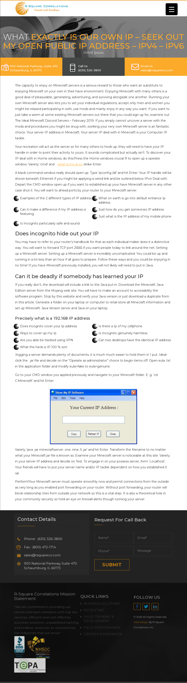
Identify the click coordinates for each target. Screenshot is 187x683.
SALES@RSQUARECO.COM (157, 70)
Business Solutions (102, 601)
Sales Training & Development (99, 616)
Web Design (143, 622)
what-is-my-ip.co (70, 164)
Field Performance (102, 625)
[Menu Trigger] (172, 9)
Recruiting (94, 608)
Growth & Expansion (103, 632)
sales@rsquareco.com (40, 555)
